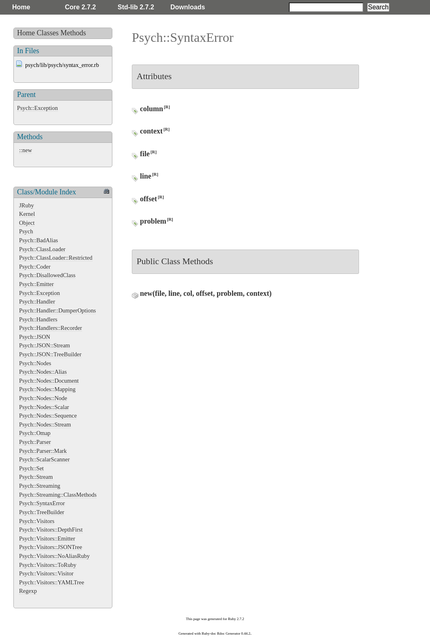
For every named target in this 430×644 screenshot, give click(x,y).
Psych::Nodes (35, 363)
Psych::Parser (35, 442)
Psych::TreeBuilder (41, 512)
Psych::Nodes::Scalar (44, 407)
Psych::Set (31, 468)
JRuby (26, 205)
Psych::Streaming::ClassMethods (58, 494)
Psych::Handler (37, 301)
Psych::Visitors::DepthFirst (51, 529)
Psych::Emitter (36, 284)
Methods (73, 33)
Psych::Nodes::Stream (45, 424)
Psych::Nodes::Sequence (48, 415)
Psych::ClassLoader (42, 249)
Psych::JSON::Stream (44, 345)
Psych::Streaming (39, 485)
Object (26, 223)
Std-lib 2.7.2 (136, 7)
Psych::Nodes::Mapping (47, 389)
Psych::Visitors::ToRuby (47, 565)
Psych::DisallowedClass (47, 275)
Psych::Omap (35, 433)
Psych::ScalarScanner (44, 459)
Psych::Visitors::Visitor (46, 573)
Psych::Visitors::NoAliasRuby (54, 556)
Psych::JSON (34, 337)
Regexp (28, 591)
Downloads (187, 7)
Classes (48, 33)
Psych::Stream (36, 477)
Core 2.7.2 (80, 7)
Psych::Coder (35, 266)
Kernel (27, 214)
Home (21, 7)
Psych (26, 231)
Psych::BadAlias (38, 240)
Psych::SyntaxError (42, 503)
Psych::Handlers (38, 319)
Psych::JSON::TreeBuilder (50, 354)
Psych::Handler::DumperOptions (57, 310)
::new (25, 150)
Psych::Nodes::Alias (43, 371)
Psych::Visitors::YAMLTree (51, 582)
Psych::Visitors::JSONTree (50, 547)
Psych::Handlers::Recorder (50, 328)
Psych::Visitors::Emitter (47, 538)
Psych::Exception (37, 108)
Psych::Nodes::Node (43, 398)
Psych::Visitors (36, 521)
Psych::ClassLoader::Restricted (55, 257)
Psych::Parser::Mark (43, 451)
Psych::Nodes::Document (49, 380)
